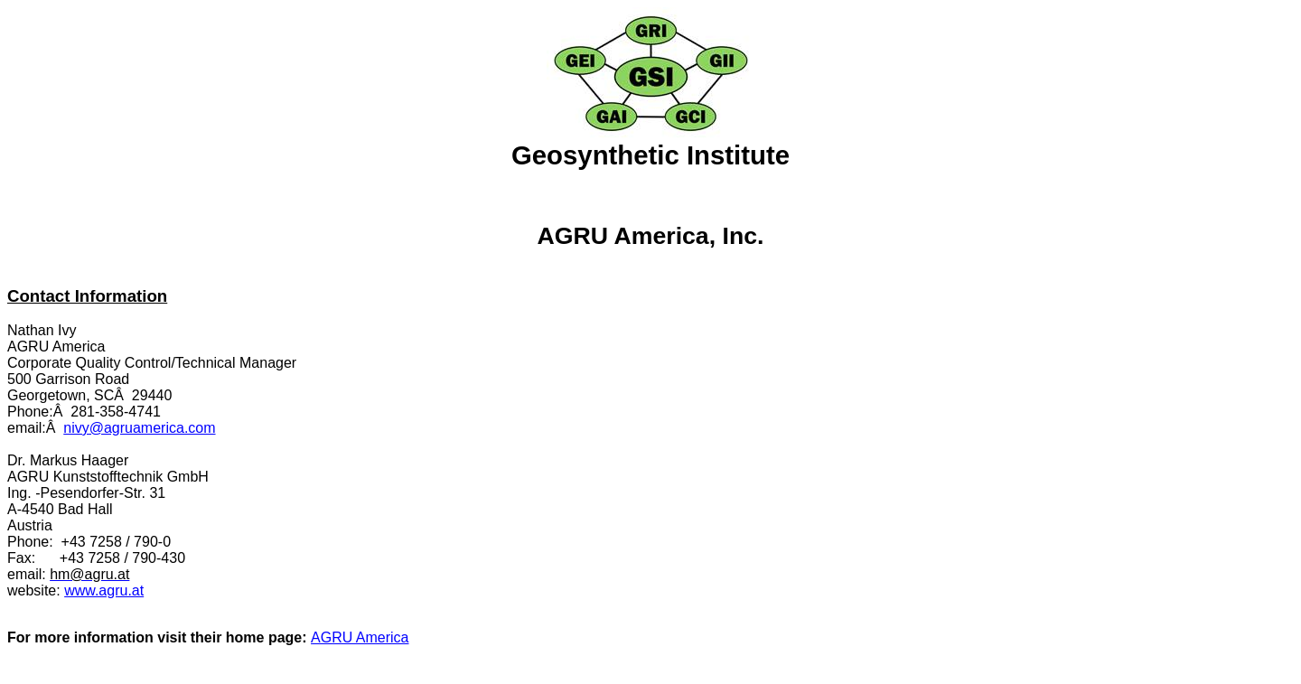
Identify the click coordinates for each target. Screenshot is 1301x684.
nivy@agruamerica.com (139, 428)
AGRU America (359, 637)
